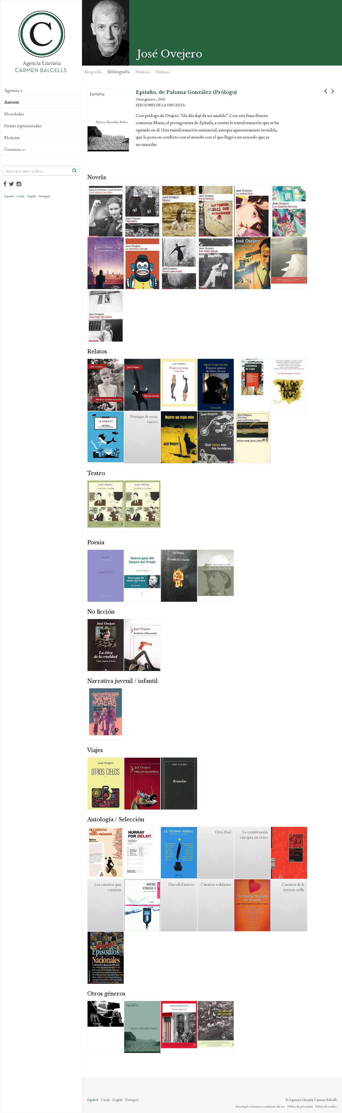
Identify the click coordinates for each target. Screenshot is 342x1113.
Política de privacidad (300, 1106)
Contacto (14, 149)
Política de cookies (326, 1106)
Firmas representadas (22, 126)
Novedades (14, 114)
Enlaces (162, 71)
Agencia (13, 90)
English (31, 196)
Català (20, 196)
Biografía (93, 71)
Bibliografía (118, 71)
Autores (11, 102)
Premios (142, 71)
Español (9, 196)
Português (44, 196)
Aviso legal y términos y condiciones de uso (260, 1106)
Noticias (12, 137)
